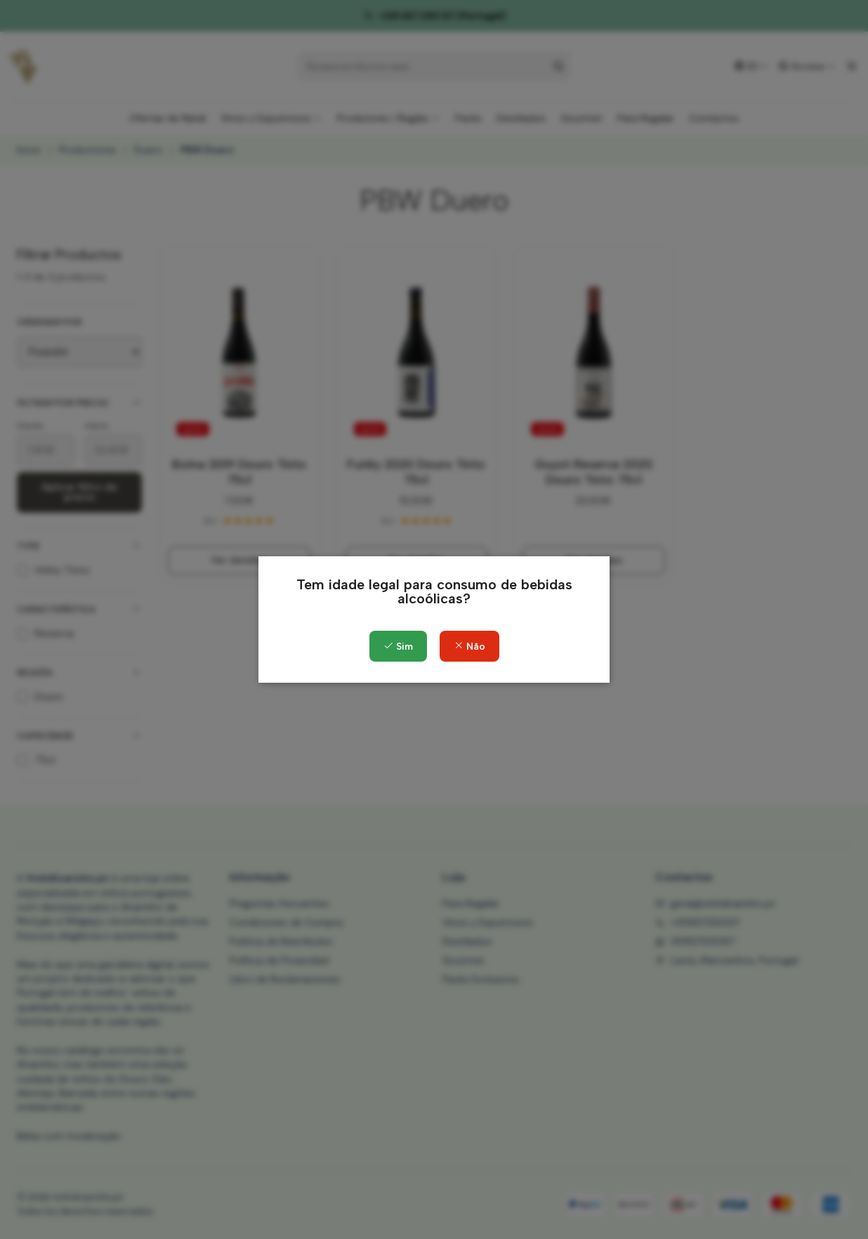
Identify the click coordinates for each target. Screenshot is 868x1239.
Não (469, 647)
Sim (398, 647)
